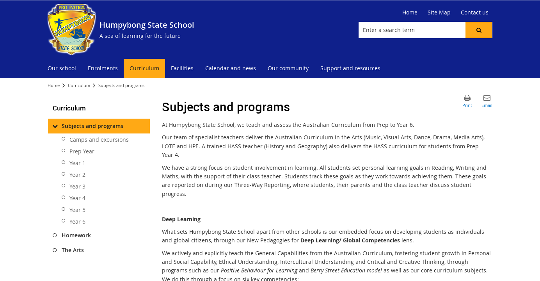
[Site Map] (439, 12)
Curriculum (79, 85)
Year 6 (77, 221)
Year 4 (77, 198)
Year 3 (77, 186)
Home (54, 85)
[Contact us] (474, 12)
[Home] (409, 12)
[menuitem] (62, 68)
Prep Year (81, 151)
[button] (478, 30)
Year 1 (77, 163)
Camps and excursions (99, 139)
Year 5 (77, 209)
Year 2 (77, 174)
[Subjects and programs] (55, 126)
